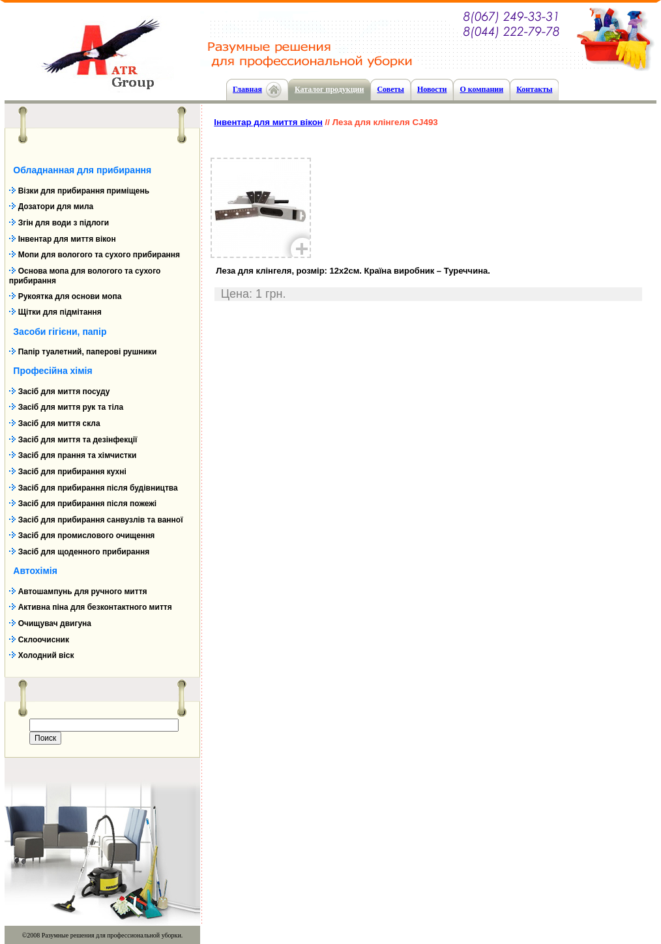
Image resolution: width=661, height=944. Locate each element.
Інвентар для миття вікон (67, 239)
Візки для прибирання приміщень (83, 190)
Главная (247, 89)
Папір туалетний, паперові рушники (87, 351)
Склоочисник (43, 639)
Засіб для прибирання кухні (72, 471)
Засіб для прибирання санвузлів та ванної (100, 519)
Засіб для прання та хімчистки (77, 455)
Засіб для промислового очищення (86, 535)
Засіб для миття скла (59, 423)
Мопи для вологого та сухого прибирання (99, 254)
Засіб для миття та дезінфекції (78, 439)
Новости (432, 89)
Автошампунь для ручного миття (82, 591)
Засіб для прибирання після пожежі (87, 503)
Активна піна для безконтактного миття (95, 607)
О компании (481, 89)
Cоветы (390, 89)
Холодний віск (46, 655)
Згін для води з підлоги (63, 222)
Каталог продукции (329, 89)
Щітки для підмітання (60, 312)
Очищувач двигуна (54, 623)
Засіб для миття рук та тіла (70, 407)
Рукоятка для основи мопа (70, 296)
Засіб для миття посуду (64, 391)
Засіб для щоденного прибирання (84, 551)
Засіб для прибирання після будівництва (98, 488)
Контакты (534, 89)
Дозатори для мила (56, 206)
